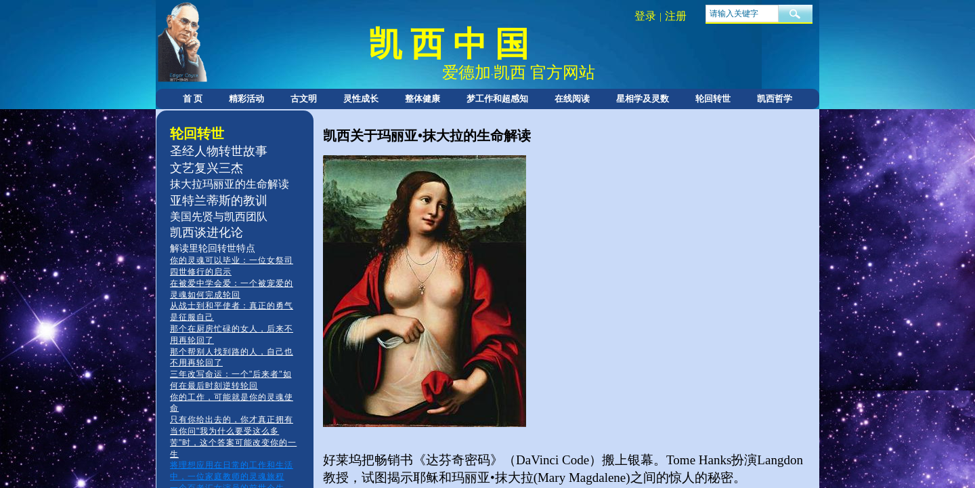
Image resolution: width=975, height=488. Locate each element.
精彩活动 (246, 99)
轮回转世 (713, 99)
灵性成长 (360, 99)
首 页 (192, 99)
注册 (676, 16)
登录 (645, 16)
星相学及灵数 (642, 99)
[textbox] (742, 13)
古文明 (303, 99)
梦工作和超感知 (497, 99)
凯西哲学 (774, 99)
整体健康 (422, 99)
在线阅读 (572, 99)
